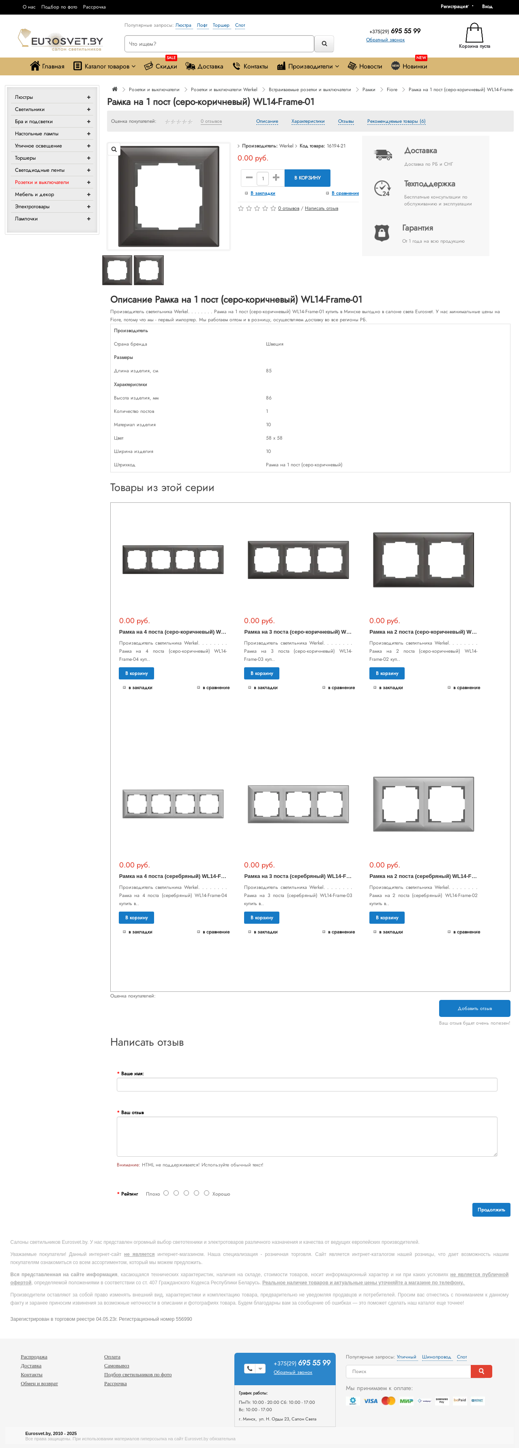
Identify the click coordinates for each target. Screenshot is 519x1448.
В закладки (263, 193)
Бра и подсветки (34, 121)
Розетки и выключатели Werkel (224, 89)
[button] (490, 6)
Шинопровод (437, 1356)
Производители (307, 66)
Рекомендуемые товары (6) (396, 121)
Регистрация (454, 6)
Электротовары (32, 206)
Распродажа (34, 1357)
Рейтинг (129, 1194)
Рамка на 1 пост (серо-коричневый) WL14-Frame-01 (464, 89)
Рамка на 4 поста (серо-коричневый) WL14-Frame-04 (187, 632)
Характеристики (308, 121)
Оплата (112, 1357)
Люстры (24, 97)
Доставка (204, 66)
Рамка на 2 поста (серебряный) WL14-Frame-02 (430, 876)
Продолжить (491, 1209)
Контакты (250, 66)
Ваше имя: (132, 1073)
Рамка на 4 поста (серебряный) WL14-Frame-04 (180, 876)
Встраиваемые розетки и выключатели (310, 89)
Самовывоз (116, 1366)
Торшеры (25, 158)
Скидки (160, 64)
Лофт (203, 25)
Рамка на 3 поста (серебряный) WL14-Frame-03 (305, 876)
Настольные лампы (36, 133)
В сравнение (345, 193)
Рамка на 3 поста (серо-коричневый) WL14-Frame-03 (312, 632)
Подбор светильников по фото (138, 1374)
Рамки (368, 89)
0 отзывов (211, 121)
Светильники (30, 109)
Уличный (407, 1356)
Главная (47, 66)
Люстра (184, 25)
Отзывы (346, 121)
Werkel (286, 145)
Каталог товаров (104, 66)
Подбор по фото (59, 7)
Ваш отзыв (132, 1112)
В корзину (307, 178)
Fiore (392, 89)
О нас (29, 7)
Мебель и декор (34, 194)
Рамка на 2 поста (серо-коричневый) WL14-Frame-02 (437, 632)
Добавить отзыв (475, 1008)
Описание (267, 121)
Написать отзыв (321, 208)
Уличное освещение (38, 145)
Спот (240, 25)
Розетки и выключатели (42, 182)
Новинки (408, 64)
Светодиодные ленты (39, 170)
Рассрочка (94, 7)
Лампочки (26, 218)
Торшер (222, 25)
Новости (364, 66)
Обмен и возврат (39, 1383)
